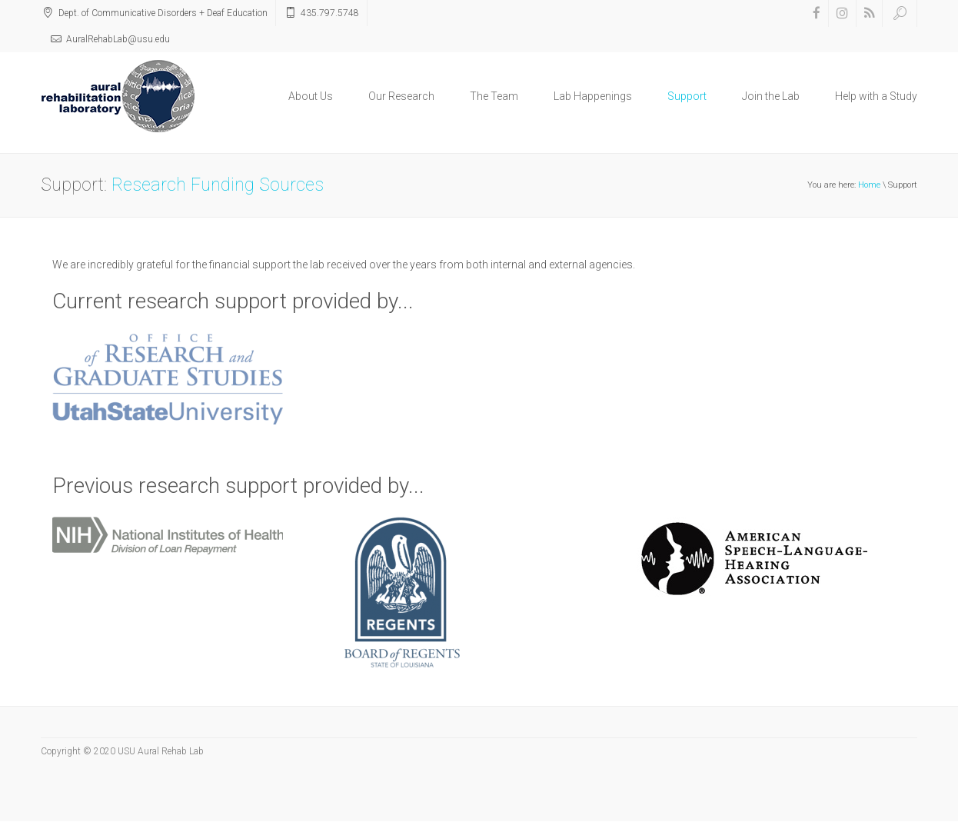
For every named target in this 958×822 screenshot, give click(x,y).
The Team (494, 96)
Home (869, 185)
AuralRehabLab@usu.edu (118, 39)
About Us (310, 96)
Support (687, 96)
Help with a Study (876, 96)
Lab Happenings (593, 96)
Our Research (401, 96)
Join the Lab (771, 96)
